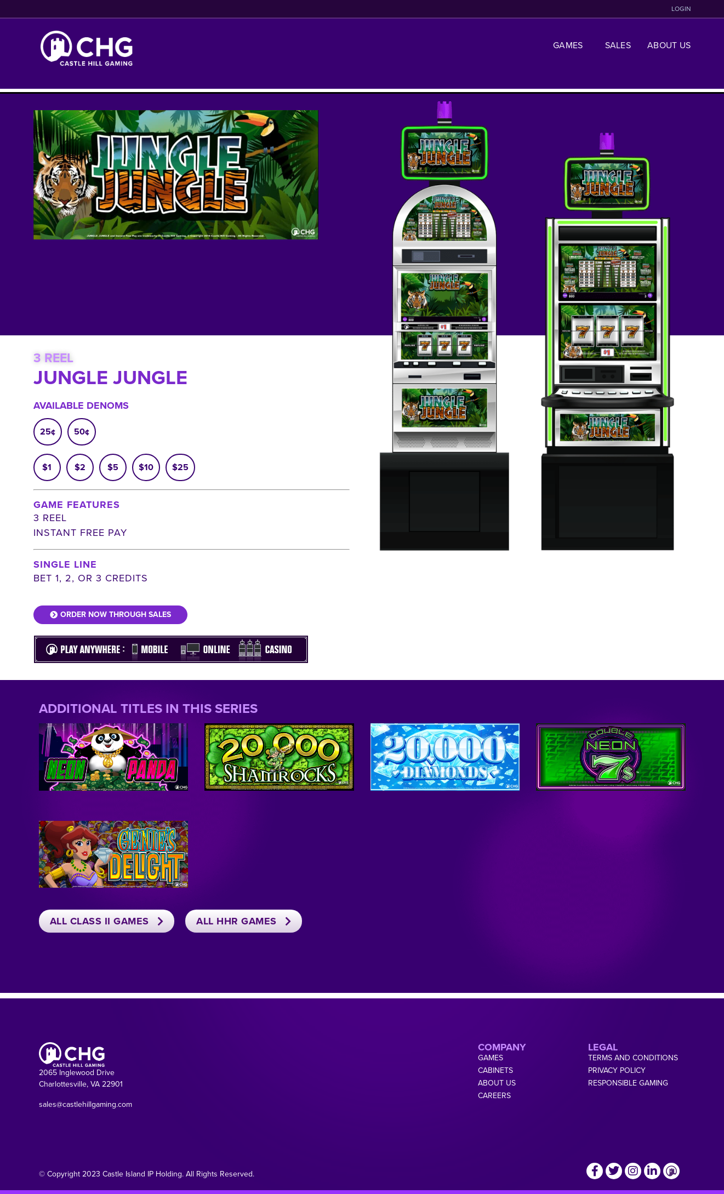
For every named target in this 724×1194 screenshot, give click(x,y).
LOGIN (681, 9)
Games (571, 45)
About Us (669, 45)
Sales (618, 45)
